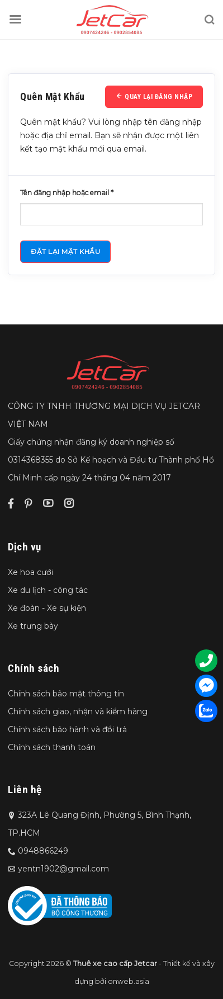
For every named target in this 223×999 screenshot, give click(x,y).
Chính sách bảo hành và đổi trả (67, 729)
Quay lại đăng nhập (154, 97)
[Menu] (15, 19)
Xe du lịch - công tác (48, 590)
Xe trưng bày (33, 626)
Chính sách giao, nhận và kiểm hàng (78, 711)
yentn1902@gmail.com (63, 869)
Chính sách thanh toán (52, 747)
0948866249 (43, 851)
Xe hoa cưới (30, 572)
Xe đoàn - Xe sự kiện (47, 608)
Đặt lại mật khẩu (65, 251)
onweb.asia (128, 981)
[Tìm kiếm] (209, 19)
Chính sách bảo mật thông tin (66, 694)
